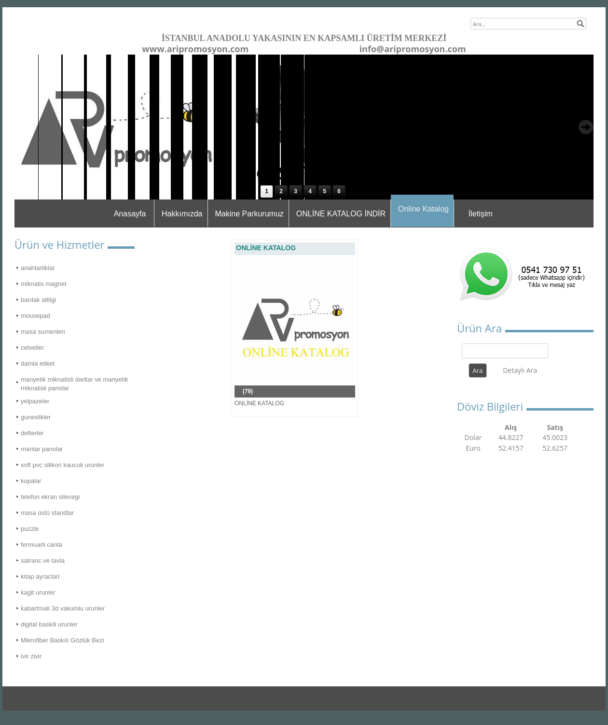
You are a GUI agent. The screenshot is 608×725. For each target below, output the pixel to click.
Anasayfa (130, 214)
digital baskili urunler (49, 624)
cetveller (32, 347)
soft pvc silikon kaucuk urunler (62, 465)
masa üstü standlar (47, 512)
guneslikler (36, 417)
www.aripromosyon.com (195, 49)
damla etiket (38, 363)
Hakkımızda (182, 214)
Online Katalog (423, 209)
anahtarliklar (38, 267)
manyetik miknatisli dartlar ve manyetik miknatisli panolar (74, 384)
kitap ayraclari (40, 576)
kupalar (31, 480)
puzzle (30, 528)
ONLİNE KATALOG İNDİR (341, 214)
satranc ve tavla (43, 560)
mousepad (35, 315)
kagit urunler (38, 592)
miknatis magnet (44, 283)
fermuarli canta (41, 544)
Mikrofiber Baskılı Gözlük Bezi (62, 640)
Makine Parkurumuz (249, 214)
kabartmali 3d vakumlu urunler (63, 608)
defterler (32, 433)
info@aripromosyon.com (412, 49)
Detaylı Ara (520, 370)
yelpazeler (35, 401)
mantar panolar (42, 449)
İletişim (481, 214)
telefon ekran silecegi (50, 496)
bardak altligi (38, 299)
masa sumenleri (43, 331)
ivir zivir (31, 656)
